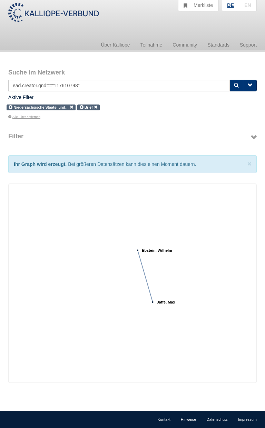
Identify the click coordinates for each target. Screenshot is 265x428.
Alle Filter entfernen (24, 117)
